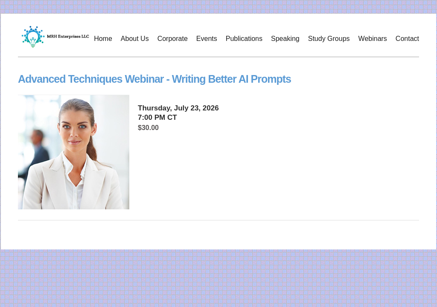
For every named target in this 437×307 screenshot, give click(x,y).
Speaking (285, 38)
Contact (407, 38)
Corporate (172, 38)
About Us (135, 38)
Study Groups (329, 38)
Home (103, 38)
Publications (244, 38)
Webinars (372, 38)
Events (206, 38)
